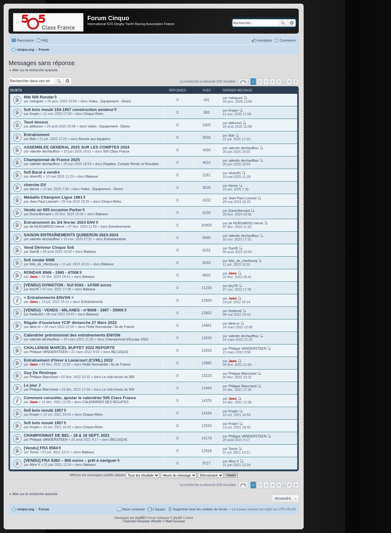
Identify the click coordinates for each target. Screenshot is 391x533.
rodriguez (37, 101)
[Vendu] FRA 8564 (41, 448)
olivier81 (36, 176)
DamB (34, 251)
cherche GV (35, 184)
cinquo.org (25, 509)
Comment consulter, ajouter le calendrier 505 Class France (80, 397)
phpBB (139, 518)
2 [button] (260, 81)
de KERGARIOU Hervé (47, 226)
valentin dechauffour (45, 151)
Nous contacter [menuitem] (133, 509)
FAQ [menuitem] (44, 40)
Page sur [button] (243, 82)
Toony (34, 452)
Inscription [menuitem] (264, 40)
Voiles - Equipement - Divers (110, 101)
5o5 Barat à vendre (42, 172)
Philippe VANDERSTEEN (49, 352)
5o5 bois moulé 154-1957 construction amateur (69, 109)
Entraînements (120, 226)
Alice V (35, 464)
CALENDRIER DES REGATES (105, 402)
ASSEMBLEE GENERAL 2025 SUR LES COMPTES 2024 (77, 147)
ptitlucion (36, 126)
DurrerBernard (40, 214)
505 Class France (116, 151)
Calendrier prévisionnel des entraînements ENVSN (72, 335)
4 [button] (272, 81)
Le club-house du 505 (118, 377)
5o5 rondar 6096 (39, 260)
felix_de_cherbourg (44, 264)
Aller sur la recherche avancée (35, 70)
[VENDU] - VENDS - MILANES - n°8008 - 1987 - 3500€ (74, 310)
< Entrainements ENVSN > (49, 297)
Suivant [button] (296, 82)
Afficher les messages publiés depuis (114, 475)
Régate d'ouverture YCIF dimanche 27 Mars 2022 (70, 322)
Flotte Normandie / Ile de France (110, 327)
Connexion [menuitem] (288, 40)
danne (34, 189)
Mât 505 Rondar (39, 97)
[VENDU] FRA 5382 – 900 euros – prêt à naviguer (70, 460)
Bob (33, 139)
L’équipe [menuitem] (159, 509)
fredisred (36, 314)
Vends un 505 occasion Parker (53, 210)
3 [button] (266, 81)
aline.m (35, 327)
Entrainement (36, 134)
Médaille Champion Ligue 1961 (53, 197)
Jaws (34, 276)
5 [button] (279, 81)
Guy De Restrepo (40, 372)
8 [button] (289, 81)
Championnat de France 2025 (52, 159)
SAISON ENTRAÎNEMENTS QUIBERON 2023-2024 (71, 235)
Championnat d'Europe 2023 (126, 339)
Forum (44, 509)
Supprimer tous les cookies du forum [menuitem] (200, 509)
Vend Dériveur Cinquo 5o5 (49, 247)
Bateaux (92, 176)
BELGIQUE (119, 352)
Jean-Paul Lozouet (44, 201)
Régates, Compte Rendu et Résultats (131, 164)
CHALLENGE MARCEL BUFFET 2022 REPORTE (69, 347)
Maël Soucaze (175, 521)
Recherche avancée (291, 23)
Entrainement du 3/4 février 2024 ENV (59, 222)
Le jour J (32, 385)
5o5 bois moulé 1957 (43, 410)
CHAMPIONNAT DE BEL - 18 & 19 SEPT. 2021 (67, 435)
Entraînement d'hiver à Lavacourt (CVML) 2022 (68, 360)
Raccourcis (25, 40)
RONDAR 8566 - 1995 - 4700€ (51, 272)
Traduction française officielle (142, 521)
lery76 (34, 289)
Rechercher (282, 23)
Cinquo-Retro (94, 114)
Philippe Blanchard (44, 377)
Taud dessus (36, 122)
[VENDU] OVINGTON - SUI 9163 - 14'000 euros (67, 285)
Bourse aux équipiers (94, 139)
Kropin (34, 114)
